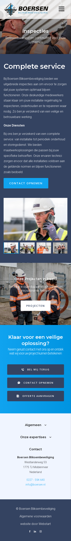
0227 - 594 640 (36, 480)
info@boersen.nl (35, 484)
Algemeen (33, 425)
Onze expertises (33, 437)
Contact (35, 449)
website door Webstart (35, 524)
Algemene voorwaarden (35, 516)
